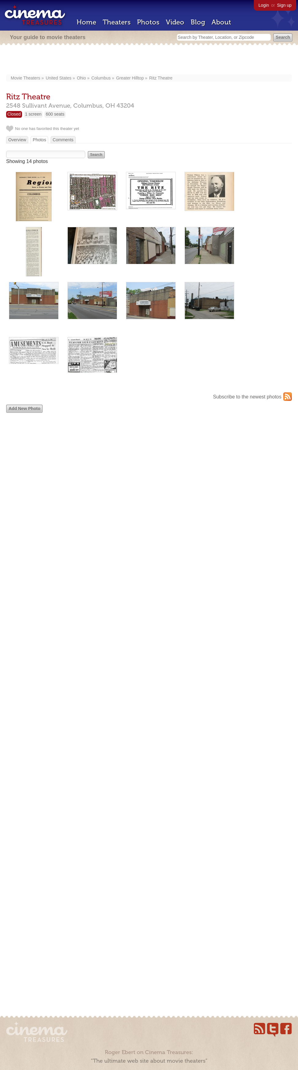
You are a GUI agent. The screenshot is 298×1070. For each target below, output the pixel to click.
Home (86, 22)
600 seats (55, 114)
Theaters (117, 22)
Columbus (101, 78)
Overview (17, 139)
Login (263, 5)
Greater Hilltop (130, 78)
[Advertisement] (149, 60)
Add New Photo (24, 408)
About (221, 22)
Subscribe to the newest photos (247, 396)
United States (58, 78)
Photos (148, 22)
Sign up (284, 5)
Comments (63, 139)
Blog (198, 22)
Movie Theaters (25, 78)
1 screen (33, 114)
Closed (14, 114)
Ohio (81, 78)
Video (175, 22)
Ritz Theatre (161, 78)
